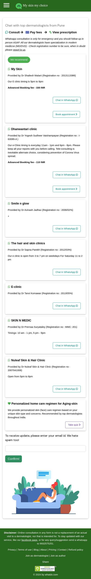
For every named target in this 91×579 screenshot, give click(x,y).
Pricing (52, 549)
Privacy (12, 549)
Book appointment (66, 114)
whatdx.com (51, 574)
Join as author (58, 555)
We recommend (19, 59)
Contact (62, 549)
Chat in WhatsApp (67, 100)
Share (45, 561)
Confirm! (13, 459)
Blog (36, 549)
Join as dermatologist (36, 555)
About (43, 549)
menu (6, 5)
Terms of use (25, 549)
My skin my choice (32, 5)
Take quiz (74, 424)
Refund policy (75, 549)
